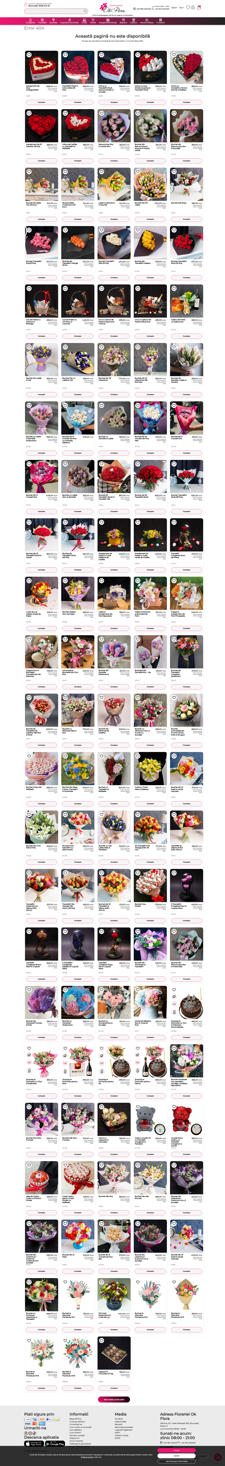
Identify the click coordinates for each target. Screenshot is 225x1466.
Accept (176, 1450)
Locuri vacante (76, 1441)
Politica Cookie (87, 1457)
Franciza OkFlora (77, 1422)
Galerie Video (120, 1422)
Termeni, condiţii (77, 1435)
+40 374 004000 (160, 9)
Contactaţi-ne (76, 1424)
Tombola (119, 1419)
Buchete (53, 23)
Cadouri (133, 23)
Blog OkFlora (75, 1419)
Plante (93, 23)
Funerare (160, 23)
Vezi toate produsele (114, 1399)
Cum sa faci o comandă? (81, 1427)
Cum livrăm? (75, 1432)
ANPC (117, 1432)
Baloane (123, 23)
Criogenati (30, 23)
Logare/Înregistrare (123, 1430)
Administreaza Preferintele (177, 1461)
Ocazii (84, 23)
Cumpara (41, 102)
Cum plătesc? (76, 1430)
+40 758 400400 (142, 9)
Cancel (176, 1456)
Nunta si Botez (146, 23)
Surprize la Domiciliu (69, 23)
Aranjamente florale (108, 23)
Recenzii (118, 1424)
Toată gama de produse (80, 1444)
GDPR (117, 1438)
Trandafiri (42, 23)
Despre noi (74, 1438)
